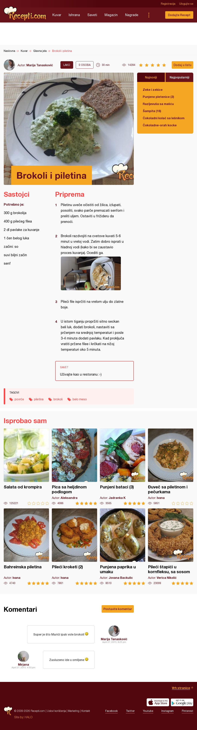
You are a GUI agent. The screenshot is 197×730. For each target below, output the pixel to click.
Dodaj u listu (182, 65)
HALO (28, 717)
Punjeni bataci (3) (122, 467)
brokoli (58, 399)
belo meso (80, 399)
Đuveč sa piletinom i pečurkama (170, 467)
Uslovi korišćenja (56, 710)
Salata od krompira (26, 467)
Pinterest (187, 710)
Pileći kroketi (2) (74, 546)
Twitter (130, 710)
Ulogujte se (186, 3)
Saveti (92, 15)
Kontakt (85, 710)
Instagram (167, 710)
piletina (38, 399)
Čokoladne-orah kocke (160, 125)
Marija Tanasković (39, 65)
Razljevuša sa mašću (158, 104)
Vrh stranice (181, 688)
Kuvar (56, 15)
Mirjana (23, 664)
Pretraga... (156, 15)
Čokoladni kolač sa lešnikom (163, 118)
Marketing (73, 710)
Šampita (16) (152, 111)
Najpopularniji (179, 77)
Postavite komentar (117, 609)
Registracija (168, 3)
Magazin (111, 15)
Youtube (148, 710)
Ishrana (74, 15)
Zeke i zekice (153, 89)
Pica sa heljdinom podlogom (74, 467)
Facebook (111, 710)
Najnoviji (151, 77)
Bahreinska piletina (26, 546)
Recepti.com (25, 13)
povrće (19, 399)
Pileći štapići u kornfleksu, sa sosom (170, 546)
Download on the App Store (158, 702)
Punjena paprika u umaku (122, 546)
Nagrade (131, 15)
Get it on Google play (182, 702)
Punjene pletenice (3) (158, 96)
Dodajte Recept (179, 15)
